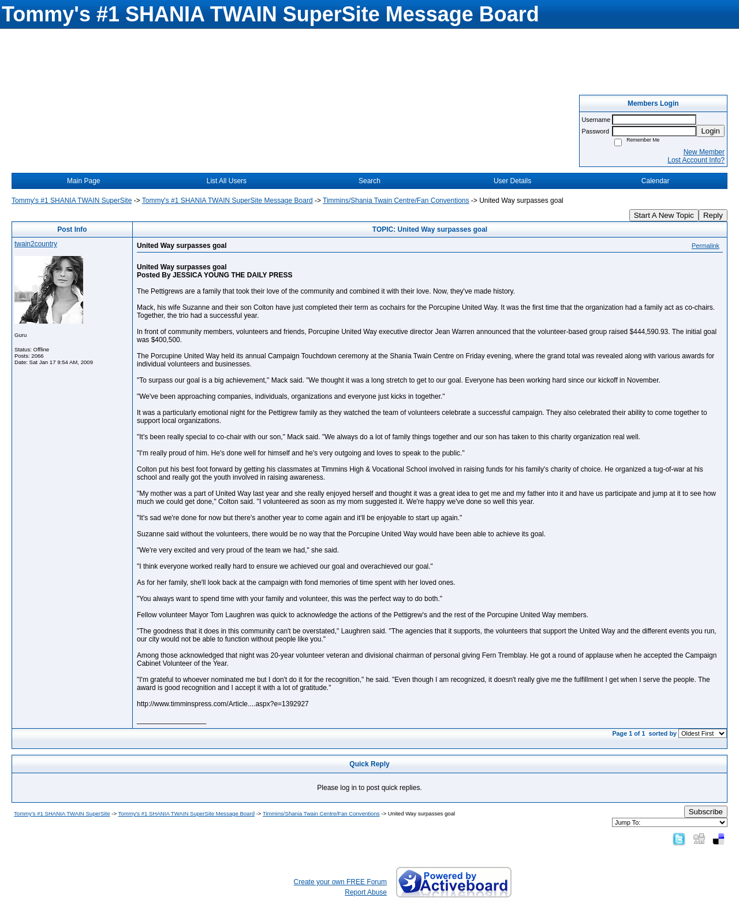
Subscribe (706, 811)
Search (369, 181)
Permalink (705, 245)
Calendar (655, 181)
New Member (704, 152)
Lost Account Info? (696, 160)
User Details (512, 181)
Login (710, 131)
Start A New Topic (664, 215)
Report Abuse (366, 892)
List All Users (227, 181)
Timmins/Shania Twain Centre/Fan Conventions (396, 200)
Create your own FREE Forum (340, 882)
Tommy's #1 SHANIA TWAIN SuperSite (72, 200)
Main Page (83, 181)
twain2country (35, 244)
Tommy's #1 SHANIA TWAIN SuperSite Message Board (227, 200)
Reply (713, 215)
